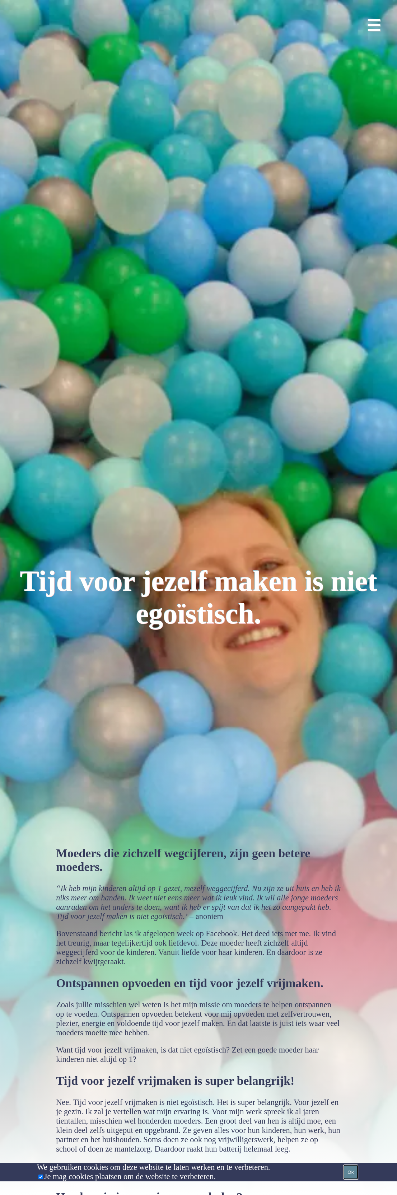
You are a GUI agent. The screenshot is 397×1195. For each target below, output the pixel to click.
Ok (350, 1172)
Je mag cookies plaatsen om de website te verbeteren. (130, 1176)
